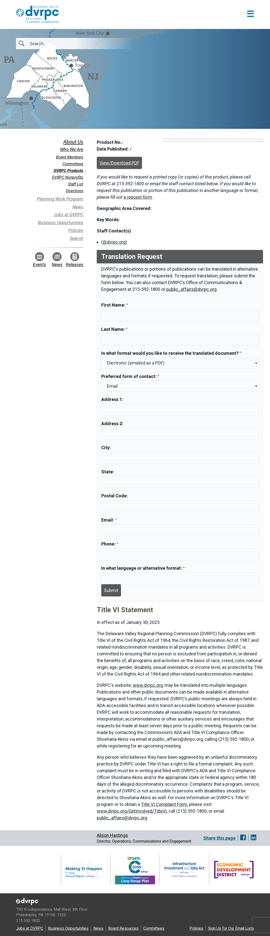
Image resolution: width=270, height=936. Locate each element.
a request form (138, 197)
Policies (75, 230)
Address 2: (112, 423)
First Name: (113, 305)
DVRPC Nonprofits (67, 177)
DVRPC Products (68, 170)
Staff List (75, 184)
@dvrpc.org (114, 242)
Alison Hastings (112, 835)
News (77, 206)
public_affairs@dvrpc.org (191, 289)
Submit (111, 590)
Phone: (108, 544)
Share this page (219, 838)
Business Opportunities (60, 222)
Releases (74, 259)
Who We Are (71, 149)
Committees (72, 164)
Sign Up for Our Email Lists (231, 928)
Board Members (69, 157)
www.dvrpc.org (148, 685)
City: (106, 447)
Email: (108, 520)
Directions (74, 190)
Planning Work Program (60, 198)
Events (39, 259)
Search (76, 238)
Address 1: (112, 399)
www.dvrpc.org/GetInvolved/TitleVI (132, 811)
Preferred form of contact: (128, 376)
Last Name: (113, 329)
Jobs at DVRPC (68, 214)
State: (107, 471)
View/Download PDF (119, 163)
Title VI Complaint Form (164, 804)
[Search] (56, 43)
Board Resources (123, 928)
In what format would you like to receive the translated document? (169, 353)
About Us (73, 142)
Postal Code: (114, 495)
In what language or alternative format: (141, 568)
